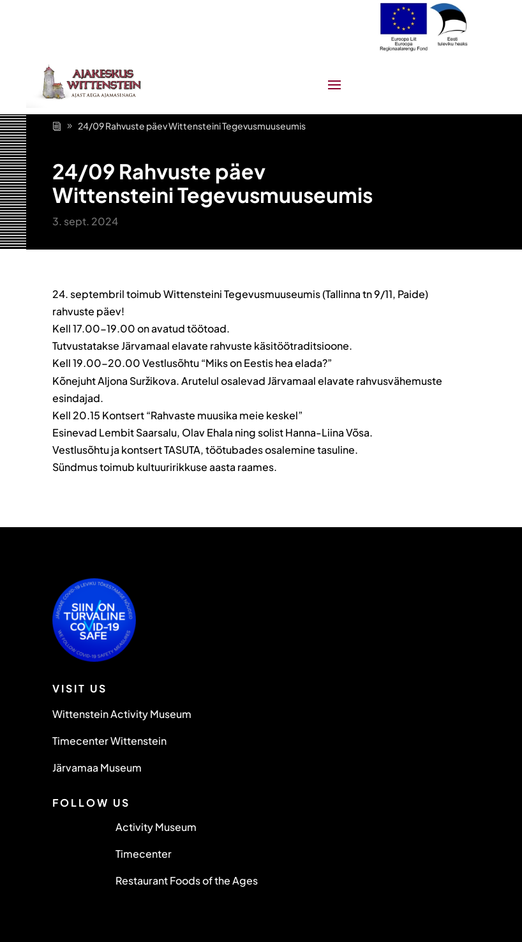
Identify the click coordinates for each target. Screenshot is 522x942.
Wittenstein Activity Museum (121, 714)
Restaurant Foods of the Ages (187, 880)
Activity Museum (156, 827)
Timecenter (144, 853)
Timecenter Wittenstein (109, 740)
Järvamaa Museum (97, 767)
